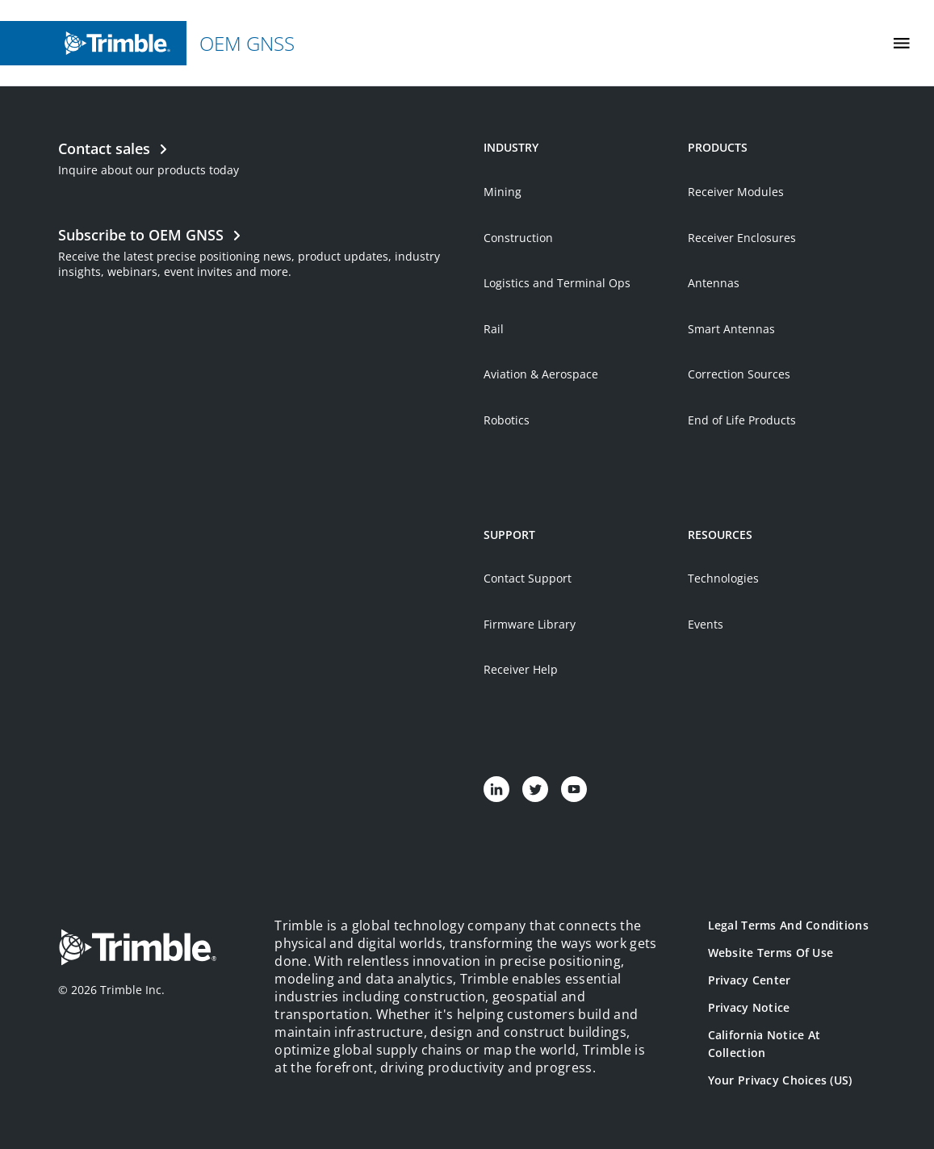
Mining (502, 191)
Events (705, 624)
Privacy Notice (749, 1007)
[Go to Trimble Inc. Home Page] (137, 949)
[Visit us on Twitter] (535, 789)
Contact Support (528, 578)
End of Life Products (742, 420)
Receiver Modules (736, 191)
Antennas (713, 282)
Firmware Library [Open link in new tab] (530, 624)
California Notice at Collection (764, 1043)
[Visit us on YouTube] (574, 789)
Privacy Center (749, 980)
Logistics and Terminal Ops (557, 282)
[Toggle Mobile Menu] (902, 43)
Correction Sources (739, 374)
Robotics (507, 420)
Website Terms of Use (771, 952)
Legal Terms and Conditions (788, 925)
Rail (494, 328)
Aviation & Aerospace (541, 374)
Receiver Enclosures (742, 237)
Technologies (723, 578)
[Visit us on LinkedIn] (496, 789)
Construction (518, 237)
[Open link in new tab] (262, 251)
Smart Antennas (731, 328)
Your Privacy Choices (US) (780, 1080)
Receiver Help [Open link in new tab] (521, 669)
